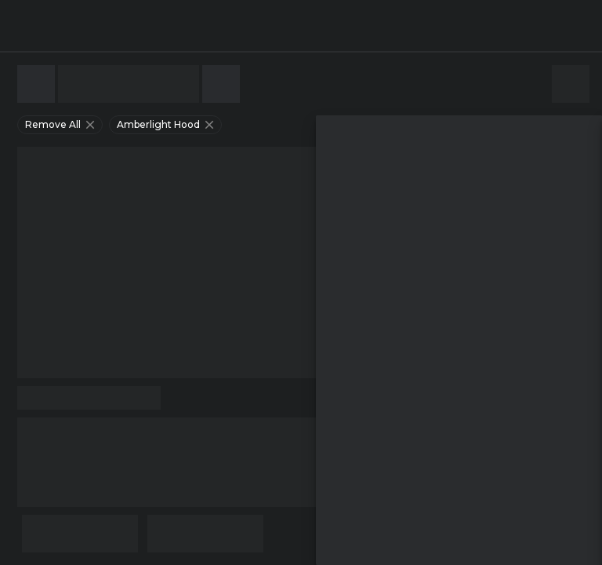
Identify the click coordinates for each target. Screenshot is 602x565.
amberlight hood (166, 125)
